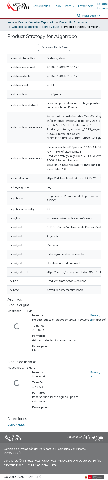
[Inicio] (18, 6)
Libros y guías (51, 27)
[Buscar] (78, 16)
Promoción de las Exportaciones (36, 22)
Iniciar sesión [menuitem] (90, 16)
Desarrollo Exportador (73, 22)
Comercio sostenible (25, 27)
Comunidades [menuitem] (41, 6)
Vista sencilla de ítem (54, 47)
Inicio (11, 22)
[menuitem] (64, 6)
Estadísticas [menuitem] (86, 6)
